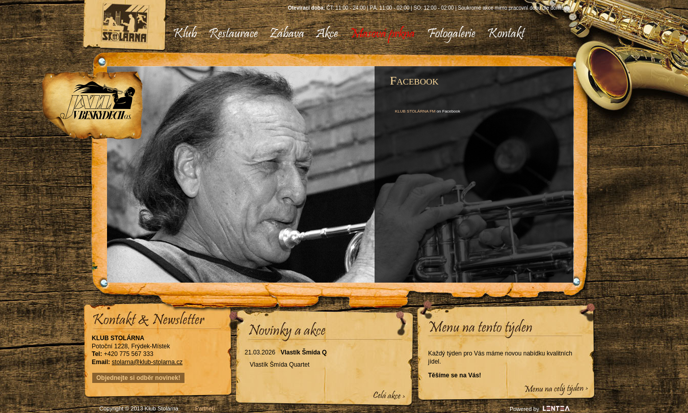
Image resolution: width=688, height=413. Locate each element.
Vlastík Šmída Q (303, 352)
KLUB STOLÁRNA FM (415, 111)
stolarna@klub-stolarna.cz (147, 362)
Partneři (205, 408)
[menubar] (344, 34)
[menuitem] (185, 34)
